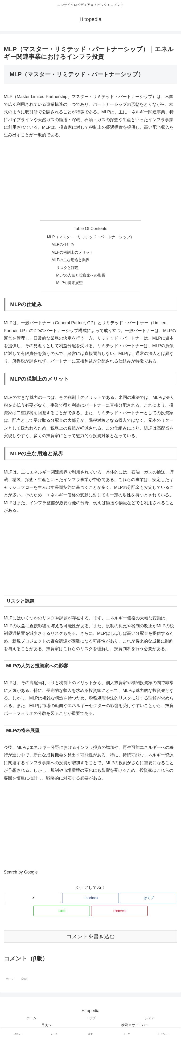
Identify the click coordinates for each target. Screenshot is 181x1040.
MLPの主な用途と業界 (71, 260)
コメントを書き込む (90, 936)
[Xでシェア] (33, 898)
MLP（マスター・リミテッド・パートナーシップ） (90, 237)
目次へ (46, 1025)
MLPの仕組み (63, 244)
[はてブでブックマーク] (148, 898)
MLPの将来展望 (69, 283)
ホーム (31, 1018)
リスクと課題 (67, 267)
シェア (150, 1018)
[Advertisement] (90, 179)
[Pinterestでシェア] (119, 911)
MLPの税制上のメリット (72, 252)
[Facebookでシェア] (90, 898)
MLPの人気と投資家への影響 (80, 275)
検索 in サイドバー (135, 1025)
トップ (90, 1018)
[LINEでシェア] (61, 911)
